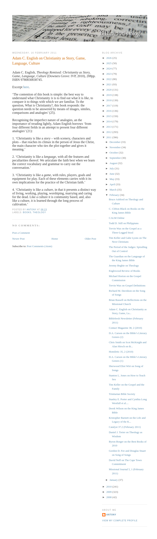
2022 (109, 79)
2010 (109, 486)
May (112, 179)
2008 (109, 497)
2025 (109, 63)
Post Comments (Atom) (39, 246)
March (113, 189)
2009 (109, 491)
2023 (109, 73)
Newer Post (18, 238)
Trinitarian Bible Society (122, 393)
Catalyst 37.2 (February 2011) (125, 426)
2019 (109, 94)
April (113, 184)
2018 (109, 100)
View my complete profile (120, 520)
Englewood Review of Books (124, 270)
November (115, 147)
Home (55, 238)
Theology (39, 212)
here (26, 87)
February (115, 194)
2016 (109, 110)
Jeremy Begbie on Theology (124, 265)
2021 (109, 84)
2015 (109, 116)
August (114, 163)
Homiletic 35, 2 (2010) (121, 351)
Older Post (90, 238)
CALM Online (116, 217)
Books (27, 212)
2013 (109, 126)
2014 (109, 121)
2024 (109, 68)
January (114, 479)
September (116, 157)
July (112, 168)
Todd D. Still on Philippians (123, 223)
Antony (111, 515)
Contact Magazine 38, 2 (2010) (125, 327)
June (112, 173)
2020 (109, 89)
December (115, 142)
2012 (109, 132)
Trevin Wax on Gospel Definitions (127, 285)
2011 (109, 137)
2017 (109, 105)
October (114, 152)
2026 (109, 57)
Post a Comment (21, 232)
